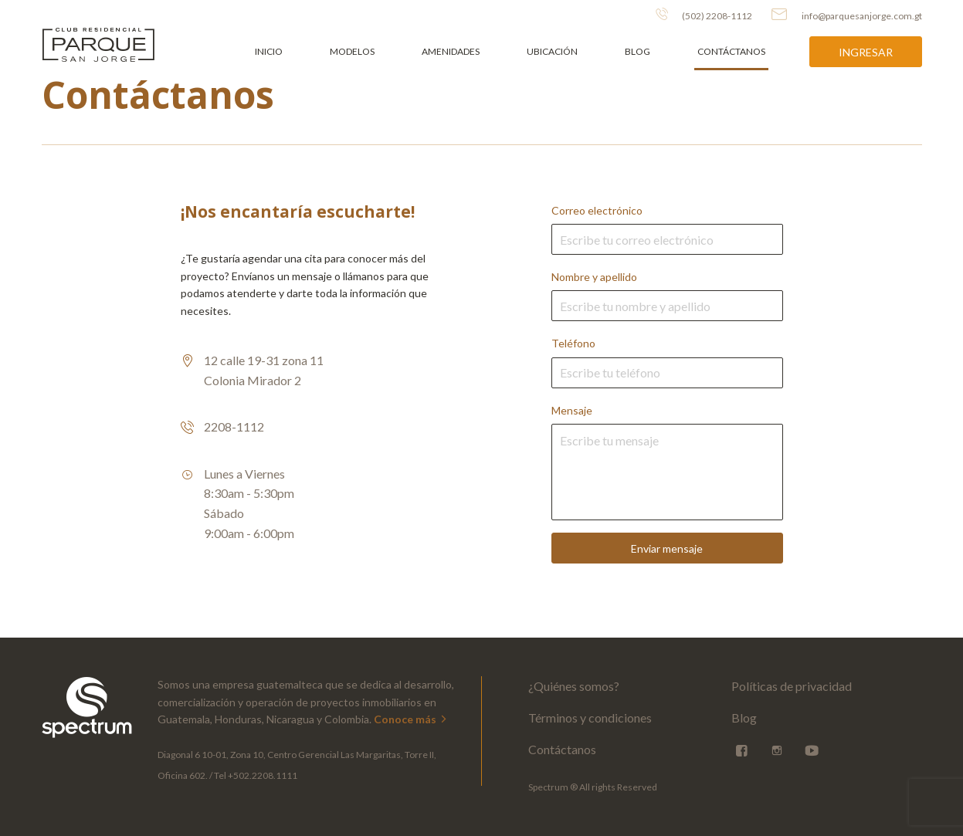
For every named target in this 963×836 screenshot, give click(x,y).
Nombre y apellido (667, 295)
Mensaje (667, 462)
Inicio (269, 51)
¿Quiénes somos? (573, 686)
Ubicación (552, 51)
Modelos (352, 51)
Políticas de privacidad (791, 686)
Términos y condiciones (590, 717)
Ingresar (866, 52)
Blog (637, 51)
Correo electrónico (667, 229)
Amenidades (451, 51)
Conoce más (411, 719)
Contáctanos (731, 51)
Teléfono (667, 362)
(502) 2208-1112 (704, 15)
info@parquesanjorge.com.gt (846, 15)
